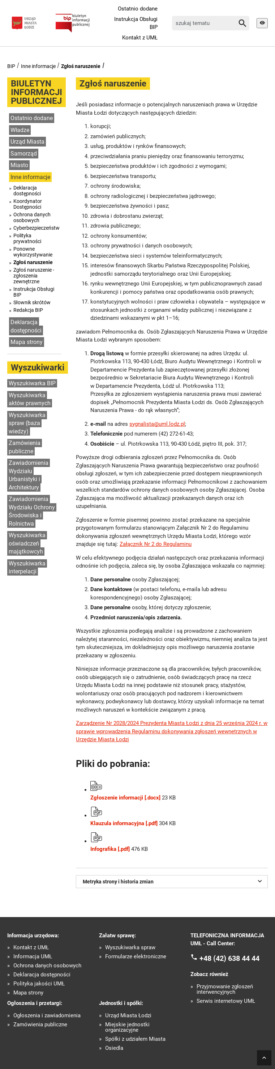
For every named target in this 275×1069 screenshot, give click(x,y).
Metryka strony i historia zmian (173, 881)
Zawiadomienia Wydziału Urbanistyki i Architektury (28, 475)
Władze (19, 130)
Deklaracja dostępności (27, 190)
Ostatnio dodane (138, 8)
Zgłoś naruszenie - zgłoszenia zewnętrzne (33, 275)
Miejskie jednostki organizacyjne (127, 1027)
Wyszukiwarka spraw (130, 947)
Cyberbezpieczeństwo (36, 228)
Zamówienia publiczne (24, 447)
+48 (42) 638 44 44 (229, 958)
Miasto (19, 165)
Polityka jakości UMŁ (39, 984)
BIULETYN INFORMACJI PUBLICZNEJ (36, 92)
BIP (11, 66)
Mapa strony (26, 342)
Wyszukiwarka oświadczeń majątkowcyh (27, 543)
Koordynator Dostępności (27, 204)
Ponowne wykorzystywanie (32, 252)
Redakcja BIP (28, 310)
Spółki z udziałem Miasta (135, 1039)
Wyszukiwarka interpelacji (27, 567)
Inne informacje (38, 66)
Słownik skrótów (32, 302)
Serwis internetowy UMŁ (226, 1001)
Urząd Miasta (27, 141)
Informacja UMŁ (32, 956)
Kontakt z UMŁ (140, 37)
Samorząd (23, 153)
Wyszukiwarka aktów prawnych (30, 399)
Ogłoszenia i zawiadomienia (47, 1015)
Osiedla (114, 1048)
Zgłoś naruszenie (80, 66)
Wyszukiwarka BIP (32, 383)
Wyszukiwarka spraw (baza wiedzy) (27, 423)
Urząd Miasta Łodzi (128, 1015)
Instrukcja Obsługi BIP (136, 23)
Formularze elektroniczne (135, 956)
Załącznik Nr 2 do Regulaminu (156, 544)
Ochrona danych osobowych (32, 217)
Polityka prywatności (27, 238)
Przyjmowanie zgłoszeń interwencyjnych (225, 989)
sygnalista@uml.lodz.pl (157, 424)
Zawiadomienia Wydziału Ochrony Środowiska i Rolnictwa (32, 511)
